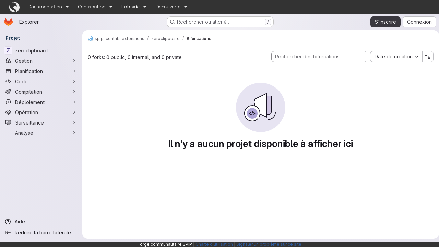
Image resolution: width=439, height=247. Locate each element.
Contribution (91, 6)
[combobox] (393, 56)
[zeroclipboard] (41, 50)
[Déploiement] (41, 102)
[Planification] (41, 71)
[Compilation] (41, 91)
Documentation (45, 6)
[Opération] (41, 112)
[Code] (41, 81)
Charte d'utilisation (214, 244)
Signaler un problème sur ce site (268, 244)
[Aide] (41, 221)
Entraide (130, 6)
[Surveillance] (41, 122)
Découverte (167, 6)
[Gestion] (41, 61)
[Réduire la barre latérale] (41, 232)
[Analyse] (41, 133)
